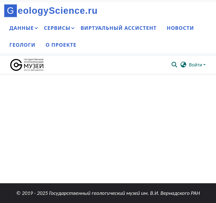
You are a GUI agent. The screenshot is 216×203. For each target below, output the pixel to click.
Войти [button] (196, 65)
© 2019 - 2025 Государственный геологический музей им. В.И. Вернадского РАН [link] (108, 193)
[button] (27, 65)
